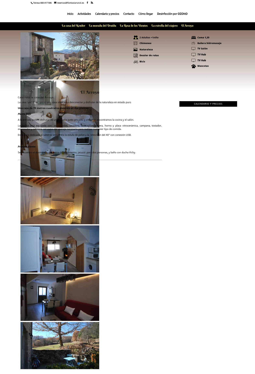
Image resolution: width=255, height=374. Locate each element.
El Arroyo (187, 26)
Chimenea (145, 43)
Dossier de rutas (149, 55)
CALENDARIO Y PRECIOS (208, 103)
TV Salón (202, 48)
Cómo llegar (145, 14)
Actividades (84, 14)
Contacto (128, 14)
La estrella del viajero (164, 26)
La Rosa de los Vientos (134, 26)
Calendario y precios (107, 14)
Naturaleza (146, 49)
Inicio (70, 14)
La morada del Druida (102, 26)
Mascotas (203, 65)
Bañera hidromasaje (209, 43)
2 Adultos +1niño (149, 37)
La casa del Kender (73, 26)
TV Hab (201, 54)
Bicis (142, 61)
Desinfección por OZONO (172, 14)
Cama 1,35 (203, 37)
